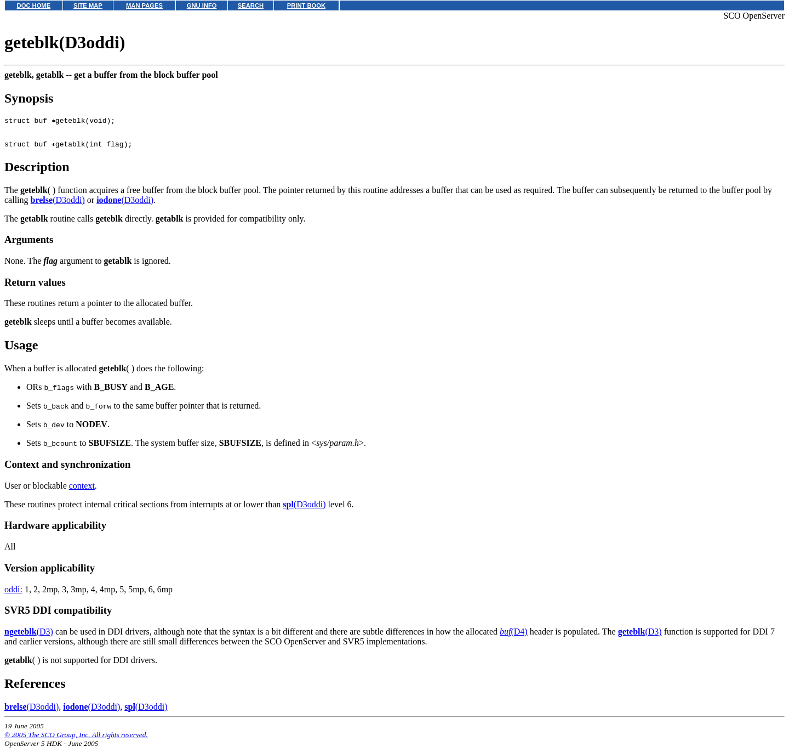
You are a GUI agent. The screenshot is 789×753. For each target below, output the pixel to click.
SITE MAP (87, 5)
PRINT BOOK (306, 5)
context (82, 490)
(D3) (28, 636)
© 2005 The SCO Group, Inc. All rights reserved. (76, 739)
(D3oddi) (58, 205)
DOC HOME (34, 5)
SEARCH (251, 5)
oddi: (13, 594)
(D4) (514, 636)
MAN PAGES (144, 5)
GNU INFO (202, 5)
